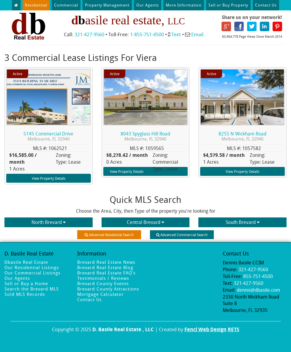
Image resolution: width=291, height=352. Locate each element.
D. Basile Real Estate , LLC (123, 329)
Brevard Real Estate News (106, 262)
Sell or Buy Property (228, 5)
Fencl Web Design (205, 329)
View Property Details (48, 178)
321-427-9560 (89, 34)
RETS (233, 329)
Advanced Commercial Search (182, 234)
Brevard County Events (103, 283)
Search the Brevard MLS (31, 289)
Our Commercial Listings (32, 273)
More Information (184, 5)
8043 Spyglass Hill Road (145, 136)
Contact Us (266, 5)
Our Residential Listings (31, 267)
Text (176, 34)
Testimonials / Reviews (103, 278)
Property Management (107, 5)
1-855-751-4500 (147, 34)
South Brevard (243, 222)
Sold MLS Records (24, 294)
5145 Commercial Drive (48, 136)
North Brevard (48, 222)
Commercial (66, 5)
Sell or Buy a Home (26, 283)
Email (197, 34)
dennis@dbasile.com (258, 290)
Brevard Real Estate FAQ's (106, 273)
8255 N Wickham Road (242, 136)
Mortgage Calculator (100, 294)
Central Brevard (145, 222)
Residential (36, 5)
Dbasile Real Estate (26, 262)
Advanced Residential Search (109, 234)
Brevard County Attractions (108, 289)
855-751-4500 (258, 276)
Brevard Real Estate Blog (105, 267)
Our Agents (147, 5)
